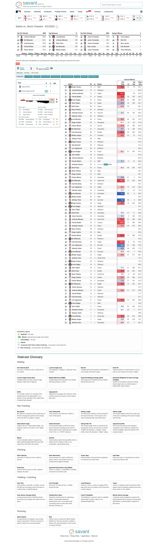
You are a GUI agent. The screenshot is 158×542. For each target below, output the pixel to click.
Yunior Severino (77, 216)
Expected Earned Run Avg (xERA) (60, 467)
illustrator (27, 12)
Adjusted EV (53, 392)
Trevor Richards (126, 50)
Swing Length (85, 411)
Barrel (24, 337)
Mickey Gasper (61, 50)
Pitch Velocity (22, 455)
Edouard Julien (77, 116)
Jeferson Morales (29, 37)
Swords (51, 438)
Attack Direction (54, 424)
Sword (23, 342)
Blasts (19, 438)
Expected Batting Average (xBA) (92, 378)
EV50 (19, 392)
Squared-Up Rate (119, 424)
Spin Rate (116, 455)
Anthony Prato (76, 139)
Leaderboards (108, 12)
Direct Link (20, 73)
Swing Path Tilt (86, 424)
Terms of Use (64, 536)
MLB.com (95, 536)
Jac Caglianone (77, 148)
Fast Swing (25, 339)
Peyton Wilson (28, 50)
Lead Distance (86, 483)
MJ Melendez (28, 40)
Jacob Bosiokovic (77, 90)
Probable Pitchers (60, 12)
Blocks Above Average (120, 495)
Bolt (50, 517)
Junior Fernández (93, 37)
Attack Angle (117, 411)
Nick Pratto (59, 43)
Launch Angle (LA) (55, 368)
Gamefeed (37, 12)
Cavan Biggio (76, 100)
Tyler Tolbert (76, 103)
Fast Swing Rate (54, 411)
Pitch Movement (54, 455)
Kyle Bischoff (125, 47)
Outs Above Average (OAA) (26, 495)
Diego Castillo (76, 122)
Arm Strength (53, 483)
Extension (20, 467)
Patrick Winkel (28, 47)
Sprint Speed (21, 517)
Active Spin (85, 455)
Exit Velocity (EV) (23, 368)
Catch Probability (87, 495)
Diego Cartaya (76, 87)
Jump (115, 483)
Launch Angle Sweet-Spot (26, 378)
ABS (88, 12)
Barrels (83, 368)
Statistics (98, 12)
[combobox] (121, 4)
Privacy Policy (75, 536)
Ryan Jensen (92, 47)
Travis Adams (125, 37)
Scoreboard (47, 12)
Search (72, 12)
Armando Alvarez (77, 113)
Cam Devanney (29, 43)
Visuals (80, 12)
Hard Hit (24, 334)
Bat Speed (20, 411)
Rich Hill (123, 40)
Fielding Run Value (55, 495)
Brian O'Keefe (76, 110)
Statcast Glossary (30, 357)
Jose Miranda (60, 37)
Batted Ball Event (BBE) (57, 378)
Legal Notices (85, 536)
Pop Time (20, 483)
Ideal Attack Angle (23, 424)
